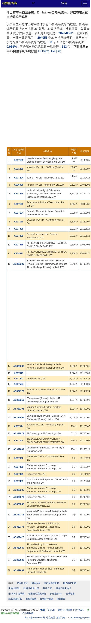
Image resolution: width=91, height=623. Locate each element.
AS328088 (18, 366)
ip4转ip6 (61, 599)
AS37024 (18, 426)
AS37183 (18, 160)
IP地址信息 (22, 583)
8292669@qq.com (80, 617)
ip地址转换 (31, 599)
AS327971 (18, 433)
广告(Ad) (50, 610)
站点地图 (50, 617)
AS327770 (18, 391)
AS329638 (18, 560)
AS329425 (18, 537)
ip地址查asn (56, 593)
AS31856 (18, 169)
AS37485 (18, 481)
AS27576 (18, 244)
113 (64, 46)
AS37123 (18, 204)
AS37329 (18, 236)
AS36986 (18, 185)
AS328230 (18, 264)
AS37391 (18, 474)
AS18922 (18, 253)
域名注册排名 (15, 599)
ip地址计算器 (46, 599)
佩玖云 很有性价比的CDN (71, 610)
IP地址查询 (14, 588)
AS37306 (18, 228)
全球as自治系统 (16, 593)
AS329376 (18, 527)
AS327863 (18, 449)
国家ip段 (36, 583)
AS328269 (18, 400)
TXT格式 (43, 51)
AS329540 (18, 547)
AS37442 (18, 378)
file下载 (56, 51)
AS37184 (18, 213)
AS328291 (18, 408)
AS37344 (18, 440)
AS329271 (18, 514)
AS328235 (18, 490)
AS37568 (18, 193)
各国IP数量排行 (31, 588)
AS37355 (18, 467)
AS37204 (18, 177)
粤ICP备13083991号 (35, 617)
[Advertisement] (45, 100)
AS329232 (18, 504)
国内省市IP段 (70, 583)
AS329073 (18, 497)
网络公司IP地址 (63, 588)
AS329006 (18, 417)
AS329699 (18, 570)
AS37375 (18, 373)
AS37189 (18, 221)
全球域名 (70, 593)
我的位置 (47, 588)
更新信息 (60, 617)
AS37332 (18, 458)
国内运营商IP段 (51, 583)
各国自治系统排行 (37, 593)
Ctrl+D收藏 (28, 613)
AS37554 (18, 384)
